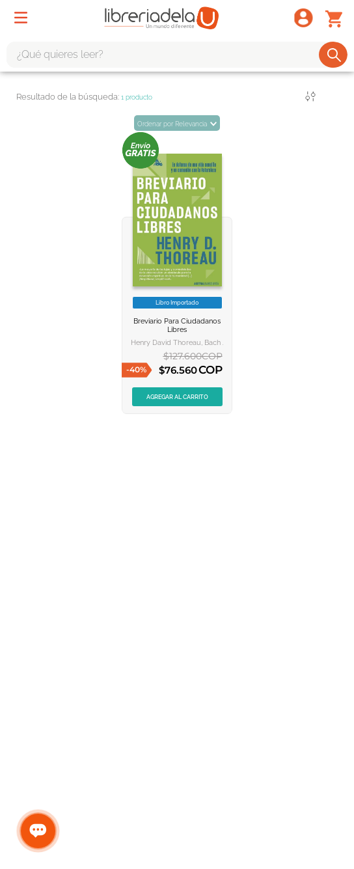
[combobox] (177, 54)
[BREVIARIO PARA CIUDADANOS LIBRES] (177, 272)
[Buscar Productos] (334, 55)
